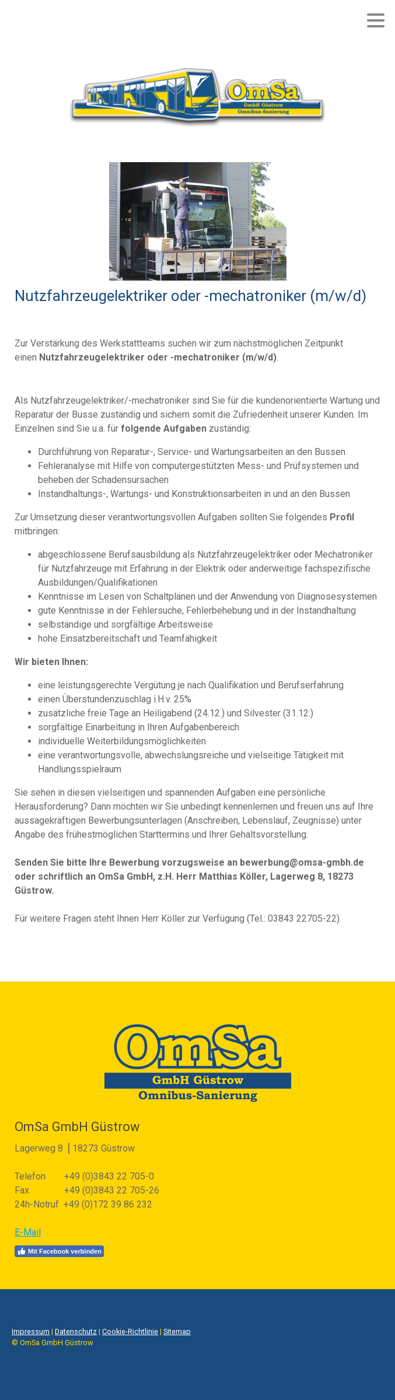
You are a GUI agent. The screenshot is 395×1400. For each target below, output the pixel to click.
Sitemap (177, 1331)
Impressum (31, 1331)
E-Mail (28, 1232)
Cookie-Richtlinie (130, 1331)
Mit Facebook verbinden (59, 1251)
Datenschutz (76, 1331)
